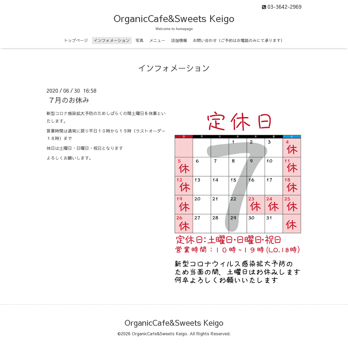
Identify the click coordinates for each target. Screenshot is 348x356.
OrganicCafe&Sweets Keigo (174, 18)
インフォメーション (112, 40)
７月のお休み (68, 100)
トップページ (76, 40)
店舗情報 (179, 40)
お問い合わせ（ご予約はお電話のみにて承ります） (239, 40)
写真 (139, 40)
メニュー (157, 40)
